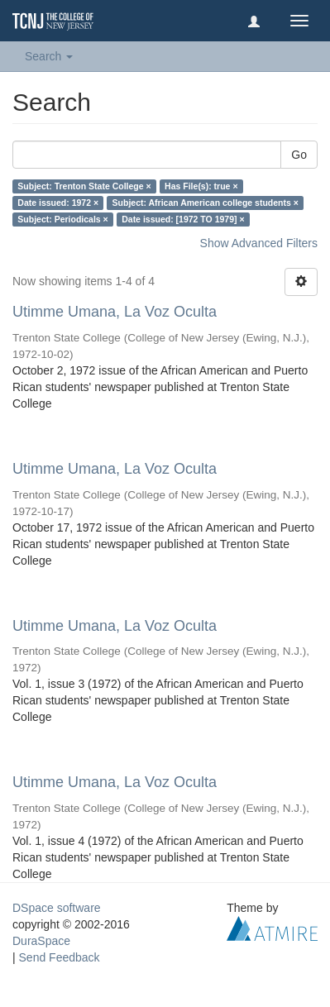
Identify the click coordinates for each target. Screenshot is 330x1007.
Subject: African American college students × (205, 203)
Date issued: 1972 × (57, 203)
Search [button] (49, 56)
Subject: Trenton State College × (84, 186)
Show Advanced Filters (259, 243)
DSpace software (56, 907)
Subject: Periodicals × (62, 219)
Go (299, 154)
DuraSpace (41, 940)
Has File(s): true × (201, 186)
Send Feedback (59, 957)
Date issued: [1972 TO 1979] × (183, 219)
